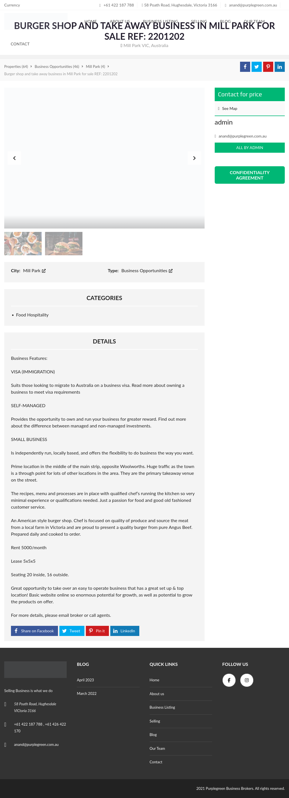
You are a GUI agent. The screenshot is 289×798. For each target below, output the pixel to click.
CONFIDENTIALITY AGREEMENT (250, 175)
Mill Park (34, 270)
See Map (227, 108)
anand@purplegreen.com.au (251, 5)
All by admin (249, 147)
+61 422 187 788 (116, 5)
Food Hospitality (32, 314)
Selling (155, 721)
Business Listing (162, 707)
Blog (153, 734)
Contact (156, 762)
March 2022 (87, 693)
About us (157, 693)
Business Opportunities (146, 270)
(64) (16, 66)
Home (155, 680)
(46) (57, 66)
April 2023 (85, 680)
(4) (95, 66)
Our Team (157, 748)
